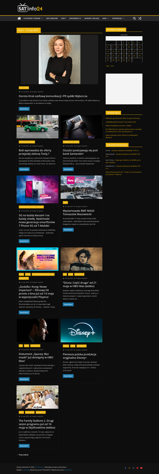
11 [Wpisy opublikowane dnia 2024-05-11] (134, 47)
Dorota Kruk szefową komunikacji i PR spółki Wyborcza (53, 96)
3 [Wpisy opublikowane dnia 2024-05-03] (128, 43)
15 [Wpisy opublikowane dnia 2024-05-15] (118, 51)
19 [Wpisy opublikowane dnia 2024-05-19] (139, 51)
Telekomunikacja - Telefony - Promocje (31, 207)
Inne (104, 18)
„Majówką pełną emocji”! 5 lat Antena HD (121, 122)
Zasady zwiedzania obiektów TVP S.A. (125, 150)
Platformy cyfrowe (32, 18)
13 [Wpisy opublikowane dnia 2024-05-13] (108, 51)
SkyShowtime (30, 412)
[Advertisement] (124, 89)
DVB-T (63, 18)
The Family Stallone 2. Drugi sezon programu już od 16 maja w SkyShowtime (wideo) (37, 424)
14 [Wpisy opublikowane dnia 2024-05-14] (113, 51)
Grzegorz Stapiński (37, 92)
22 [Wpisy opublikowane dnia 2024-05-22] (118, 56)
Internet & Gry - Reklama (71, 142)
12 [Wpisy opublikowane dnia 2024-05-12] (139, 47)
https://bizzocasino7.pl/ (114, 172)
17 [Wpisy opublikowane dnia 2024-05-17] (129, 51)
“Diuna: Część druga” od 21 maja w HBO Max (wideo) (80, 284)
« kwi (107, 66)
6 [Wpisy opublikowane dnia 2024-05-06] (107, 47)
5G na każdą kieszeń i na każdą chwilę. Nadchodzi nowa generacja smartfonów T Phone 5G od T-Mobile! (37, 220)
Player (28, 274)
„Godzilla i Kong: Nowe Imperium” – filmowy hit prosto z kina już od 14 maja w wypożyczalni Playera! (36, 292)
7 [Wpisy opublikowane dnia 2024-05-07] (112, 47)
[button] (41, 18)
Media (21, 274)
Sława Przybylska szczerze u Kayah (118, 126)
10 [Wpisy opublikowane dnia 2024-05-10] (129, 47)
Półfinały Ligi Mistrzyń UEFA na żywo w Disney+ (123, 118)
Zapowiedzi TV (75, 18)
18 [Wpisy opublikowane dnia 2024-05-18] (134, 51)
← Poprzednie (22, 455)
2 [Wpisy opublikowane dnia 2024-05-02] (123, 43)
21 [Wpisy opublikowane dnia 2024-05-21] (113, 56)
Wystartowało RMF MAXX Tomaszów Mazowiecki (78, 212)
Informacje (117, 18)
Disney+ (66, 346)
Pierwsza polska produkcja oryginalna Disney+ (79, 355)
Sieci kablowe (52, 18)
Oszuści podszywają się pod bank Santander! (80, 151)
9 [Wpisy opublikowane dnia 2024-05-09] (123, 47)
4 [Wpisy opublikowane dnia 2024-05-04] (133, 43)
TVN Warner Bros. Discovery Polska (43, 274)
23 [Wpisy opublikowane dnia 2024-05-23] (124, 56)
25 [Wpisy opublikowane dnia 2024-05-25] (134, 56)
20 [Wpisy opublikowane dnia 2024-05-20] (108, 56)
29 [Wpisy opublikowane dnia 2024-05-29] (118, 60)
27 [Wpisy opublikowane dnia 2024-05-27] (108, 60)
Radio (65, 202)
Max (65, 274)
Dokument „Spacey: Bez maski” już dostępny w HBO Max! (36, 357)
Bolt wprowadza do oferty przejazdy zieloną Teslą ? (35, 151)
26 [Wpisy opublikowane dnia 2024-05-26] (139, 56)
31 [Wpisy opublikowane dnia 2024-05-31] (129, 60)
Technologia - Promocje (27, 142)
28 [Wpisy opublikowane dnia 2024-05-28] (113, 60)
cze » (112, 66)
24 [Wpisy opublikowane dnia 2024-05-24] (129, 56)
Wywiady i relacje (91, 18)
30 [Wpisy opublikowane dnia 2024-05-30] (124, 60)
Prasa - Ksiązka (24, 88)
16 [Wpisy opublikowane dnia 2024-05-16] (124, 51)
